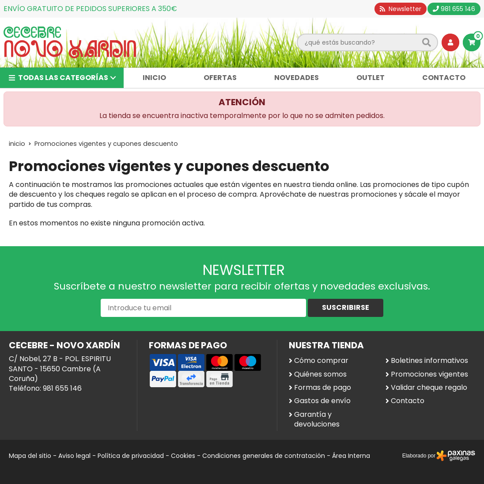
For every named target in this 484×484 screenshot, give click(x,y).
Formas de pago (322, 388)
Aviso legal (74, 455)
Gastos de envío (322, 401)
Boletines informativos (429, 361)
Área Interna (351, 455)
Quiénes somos (320, 374)
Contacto (407, 401)
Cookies (183, 455)
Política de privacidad (131, 455)
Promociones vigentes (429, 374)
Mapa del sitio (30, 455)
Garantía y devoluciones (317, 419)
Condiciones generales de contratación (263, 455)
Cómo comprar (321, 361)
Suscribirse (345, 307)
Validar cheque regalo (429, 388)
